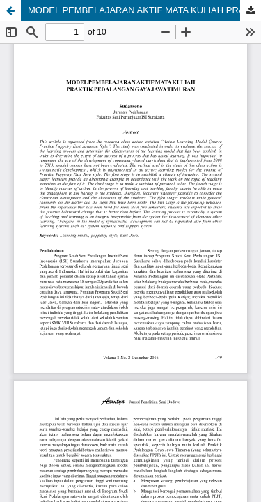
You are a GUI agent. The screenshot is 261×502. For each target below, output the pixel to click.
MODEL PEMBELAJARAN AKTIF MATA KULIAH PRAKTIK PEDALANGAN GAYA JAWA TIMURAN (144, 10)
